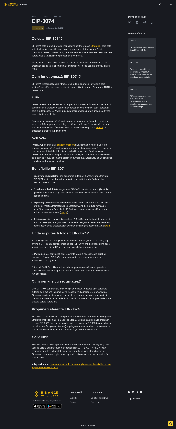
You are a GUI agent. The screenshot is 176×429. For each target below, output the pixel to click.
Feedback (95, 402)
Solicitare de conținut (99, 398)
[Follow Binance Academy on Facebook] (129, 392)
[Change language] (165, 4)
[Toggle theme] (170, 4)
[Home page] (11, 4)
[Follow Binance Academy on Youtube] (141, 392)
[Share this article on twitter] (129, 22)
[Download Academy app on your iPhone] (39, 406)
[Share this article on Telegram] (144, 22)
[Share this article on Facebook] (137, 22)
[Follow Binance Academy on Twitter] (133, 392)
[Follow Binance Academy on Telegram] (137, 392)
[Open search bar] (160, 4)
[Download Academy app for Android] (54, 406)
